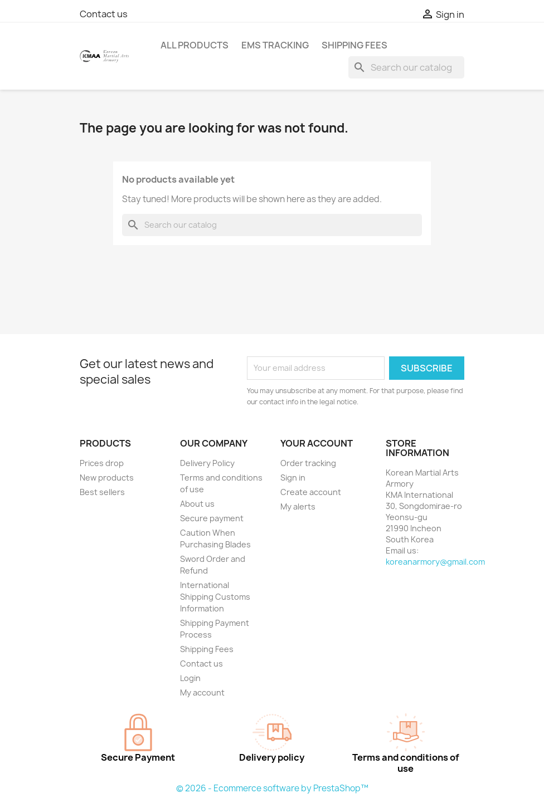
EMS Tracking (275, 45)
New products (107, 477)
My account (202, 692)
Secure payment (212, 518)
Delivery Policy (207, 463)
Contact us (104, 14)
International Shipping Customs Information (215, 597)
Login (190, 678)
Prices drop (102, 463)
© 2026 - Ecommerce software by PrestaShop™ (272, 788)
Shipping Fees (354, 45)
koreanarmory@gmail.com (435, 561)
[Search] (406, 67)
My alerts (297, 506)
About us (197, 503)
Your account (316, 443)
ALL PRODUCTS (195, 45)
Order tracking (308, 463)
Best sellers (102, 492)
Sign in (292, 477)
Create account (310, 492)
